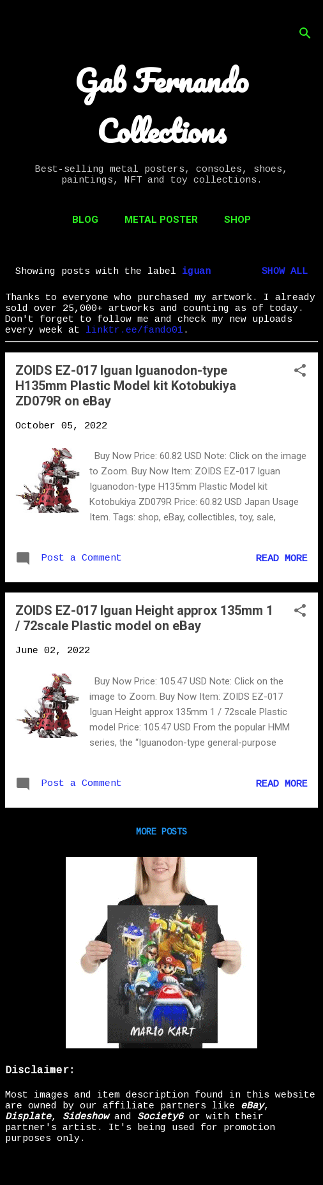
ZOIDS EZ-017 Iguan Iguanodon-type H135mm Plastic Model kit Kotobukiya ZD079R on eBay (125, 386)
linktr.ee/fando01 (134, 330)
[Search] (305, 34)
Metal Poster (161, 219)
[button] (300, 372)
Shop (237, 219)
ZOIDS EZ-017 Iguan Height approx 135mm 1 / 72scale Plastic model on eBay (144, 618)
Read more (282, 559)
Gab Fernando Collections (161, 105)
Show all (285, 271)
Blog (85, 219)
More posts (161, 832)
